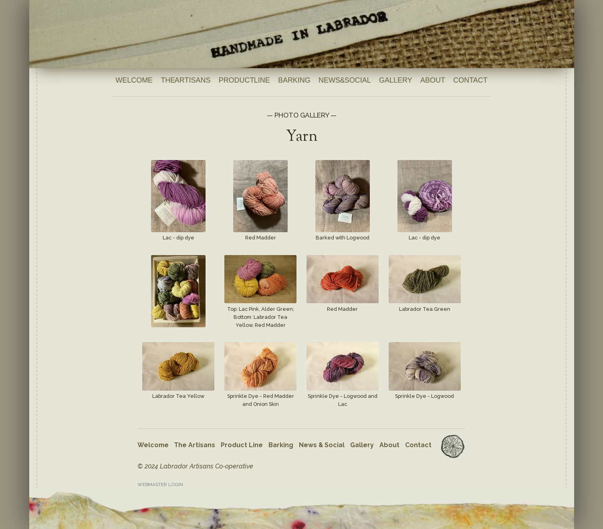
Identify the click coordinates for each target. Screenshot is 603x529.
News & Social (345, 80)
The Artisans (185, 80)
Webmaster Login (160, 484)
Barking (294, 80)
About (432, 80)
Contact (470, 80)
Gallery (395, 80)
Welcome (134, 80)
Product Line (244, 80)
